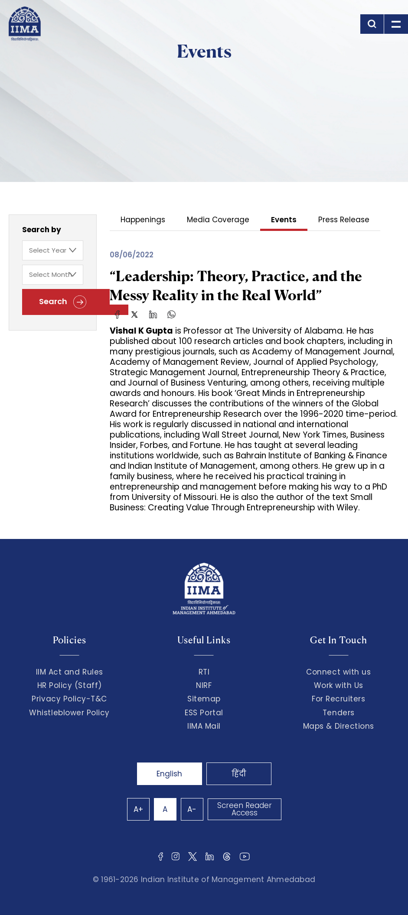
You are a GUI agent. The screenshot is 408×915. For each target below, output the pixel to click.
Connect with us (338, 672)
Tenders (339, 712)
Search (62, 301)
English (169, 774)
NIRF (204, 685)
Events (284, 220)
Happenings (143, 220)
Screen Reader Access (244, 809)
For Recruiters (338, 699)
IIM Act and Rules (69, 672)
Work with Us (338, 685)
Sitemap (204, 699)
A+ (138, 809)
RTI (204, 672)
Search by (41, 229)
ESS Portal (204, 712)
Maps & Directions (338, 726)
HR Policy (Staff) (69, 685)
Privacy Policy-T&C (69, 699)
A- (191, 809)
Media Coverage (218, 220)
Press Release (343, 220)
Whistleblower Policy (69, 712)
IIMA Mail (204, 726)
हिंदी (239, 774)
